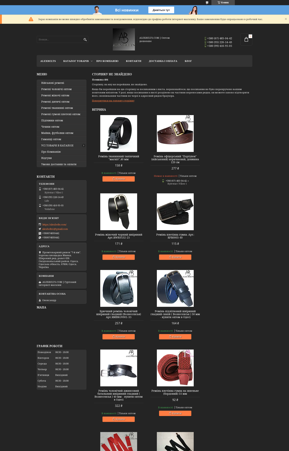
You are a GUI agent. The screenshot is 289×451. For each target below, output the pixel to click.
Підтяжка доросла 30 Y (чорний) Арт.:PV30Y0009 (117, 398)
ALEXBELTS (48, 61)
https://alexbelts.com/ (54, 224)
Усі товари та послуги (235, 433)
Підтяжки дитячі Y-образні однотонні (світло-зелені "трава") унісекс (172, 399)
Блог (188, 61)
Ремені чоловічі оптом (56, 89)
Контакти (133, 61)
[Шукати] (85, 39)
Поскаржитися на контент (155, 447)
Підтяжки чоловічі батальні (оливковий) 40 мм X (226, 398)
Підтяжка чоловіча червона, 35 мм (226, 314)
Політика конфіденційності (190, 447)
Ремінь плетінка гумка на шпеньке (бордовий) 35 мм (172, 316)
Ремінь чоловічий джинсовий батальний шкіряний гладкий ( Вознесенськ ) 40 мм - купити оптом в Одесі (117, 318)
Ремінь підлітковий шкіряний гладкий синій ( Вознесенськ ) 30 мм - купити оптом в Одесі (227, 237)
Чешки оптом (50, 126)
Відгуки (46, 158)
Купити (119, 178)
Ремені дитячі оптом (55, 101)
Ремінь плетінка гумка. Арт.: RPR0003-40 (118, 236)
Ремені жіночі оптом (55, 95)
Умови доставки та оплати (58, 164)
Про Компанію (107, 61)
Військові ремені (52, 83)
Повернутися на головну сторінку (113, 100)
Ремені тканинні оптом (57, 108)
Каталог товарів (76, 61)
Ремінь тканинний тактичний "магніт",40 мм (117, 158)
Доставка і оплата (163, 61)
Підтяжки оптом (52, 120)
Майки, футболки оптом (57, 133)
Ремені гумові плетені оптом (60, 114)
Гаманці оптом (51, 139)
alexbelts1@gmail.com (55, 228)
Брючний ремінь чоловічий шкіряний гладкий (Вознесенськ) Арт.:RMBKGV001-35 (172, 237)
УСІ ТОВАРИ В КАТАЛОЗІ (57, 145)
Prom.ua (164, 444)
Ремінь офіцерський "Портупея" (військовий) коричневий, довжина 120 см (172, 159)
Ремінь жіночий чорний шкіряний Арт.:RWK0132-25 (226, 158)
